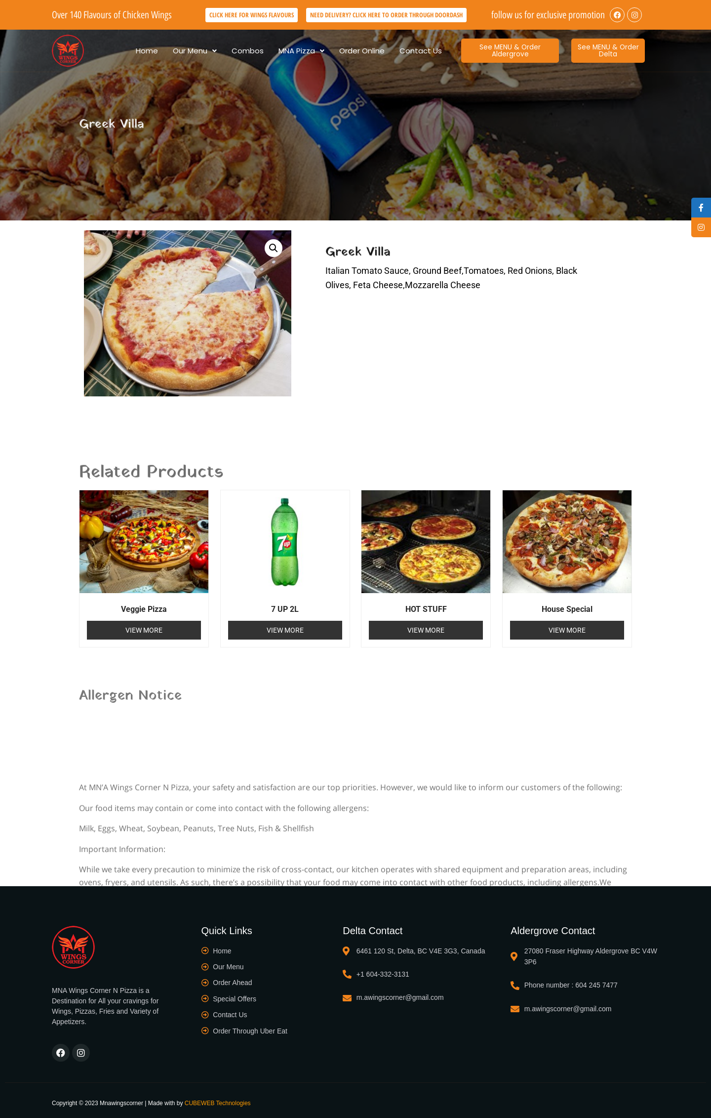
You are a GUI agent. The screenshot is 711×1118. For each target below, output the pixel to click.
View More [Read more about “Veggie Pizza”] (143, 630)
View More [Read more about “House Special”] (567, 630)
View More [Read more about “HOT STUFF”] (425, 630)
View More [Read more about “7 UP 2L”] (285, 630)
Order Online (362, 50)
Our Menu (195, 50)
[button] (194, 51)
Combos (248, 50)
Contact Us (420, 50)
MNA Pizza (301, 50)
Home (147, 50)
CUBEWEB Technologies (218, 1103)
